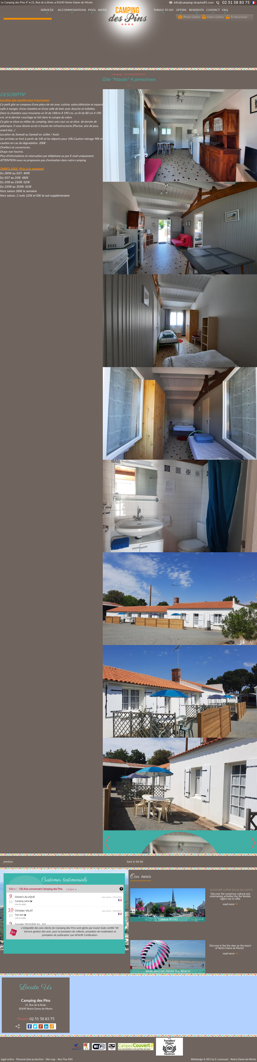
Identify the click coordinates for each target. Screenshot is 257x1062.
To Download (236, 17)
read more (228, 904)
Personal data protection (29, 1059)
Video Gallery (213, 17)
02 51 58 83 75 (35, 1018)
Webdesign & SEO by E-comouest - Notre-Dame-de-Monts (223, 1059)
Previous (8, 861)
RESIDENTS (196, 9)
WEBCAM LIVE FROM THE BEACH (167, 971)
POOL (92, 9)
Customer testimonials (64, 880)
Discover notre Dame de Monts (231, 889)
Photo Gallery (189, 17)
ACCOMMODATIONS (72, 9)
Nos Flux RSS (65, 1059)
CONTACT (213, 9)
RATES (102, 9)
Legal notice (7, 1059)
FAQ (225, 9)
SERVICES (47, 9)
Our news (140, 876)
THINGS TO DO (163, 9)
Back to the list (135, 861)
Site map (50, 1059)
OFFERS (181, 9)
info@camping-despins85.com (191, 2)
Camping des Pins (35, 1000)
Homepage (117, 74)
